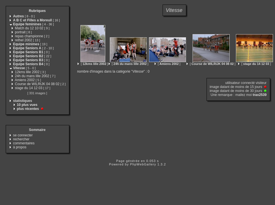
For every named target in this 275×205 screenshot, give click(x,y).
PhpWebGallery (143, 164)
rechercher (21, 139)
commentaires (24, 143)
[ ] (93, 63)
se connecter (23, 135)
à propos (20, 147)
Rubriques (37, 11)
